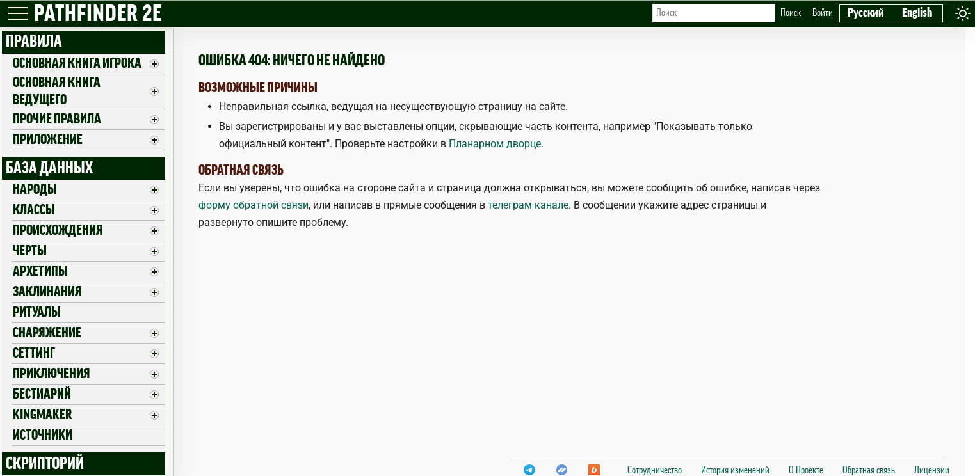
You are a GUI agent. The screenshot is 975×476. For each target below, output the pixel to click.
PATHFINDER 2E (98, 14)
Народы (35, 189)
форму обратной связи (253, 205)
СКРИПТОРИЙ (45, 464)
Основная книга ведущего (57, 91)
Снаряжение (47, 333)
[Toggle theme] (963, 13)
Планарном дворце (495, 144)
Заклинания (47, 292)
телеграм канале (528, 205)
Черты (30, 251)
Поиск (790, 13)
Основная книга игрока (77, 63)
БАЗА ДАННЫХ (49, 168)
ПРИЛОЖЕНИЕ (48, 139)
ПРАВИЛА (34, 41)
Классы (34, 210)
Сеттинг (34, 353)
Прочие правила (57, 119)
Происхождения (58, 230)
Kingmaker (42, 415)
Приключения (51, 374)
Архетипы (40, 271)
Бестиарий (42, 394)
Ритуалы (37, 312)
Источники (42, 435)
